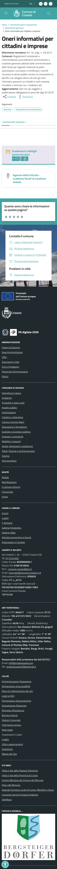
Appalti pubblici (9, 407)
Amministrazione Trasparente (23, 24)
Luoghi (5, 518)
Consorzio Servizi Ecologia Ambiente (20, 795)
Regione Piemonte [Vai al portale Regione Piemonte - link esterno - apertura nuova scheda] (11, 3)
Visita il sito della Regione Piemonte (20, 770)
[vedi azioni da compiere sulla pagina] (25, 96)
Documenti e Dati (10, 362)
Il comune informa (11, 487)
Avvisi (5, 496)
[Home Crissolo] (27, 13)
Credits (5, 739)
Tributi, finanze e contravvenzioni (18, 451)
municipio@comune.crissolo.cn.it (25, 573)
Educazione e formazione (14, 427)
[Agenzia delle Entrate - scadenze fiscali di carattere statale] (8, 175)
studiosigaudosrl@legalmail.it (21, 666)
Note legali (7, 730)
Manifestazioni (9, 482)
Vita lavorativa (9, 461)
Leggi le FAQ (8, 696)
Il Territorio (7, 523)
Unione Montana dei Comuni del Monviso (22, 780)
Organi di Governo (11, 347)
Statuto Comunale (11, 720)
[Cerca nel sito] (48, 13)
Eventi (5, 513)
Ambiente (7, 398)
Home (4, 24)
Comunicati (7, 492)
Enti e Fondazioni (10, 367)
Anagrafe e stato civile (13, 403)
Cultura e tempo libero (13, 422)
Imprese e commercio (12, 436)
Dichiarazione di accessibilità (16, 686)
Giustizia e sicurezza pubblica (16, 432)
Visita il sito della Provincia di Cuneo (20, 775)
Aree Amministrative (12, 352)
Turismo (5, 456)
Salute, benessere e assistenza (17, 446)
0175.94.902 (12, 558)
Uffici (4, 357)
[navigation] (6, 13)
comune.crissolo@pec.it (20, 569)
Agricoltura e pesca (11, 393)
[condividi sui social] (9, 96)
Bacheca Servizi (10, 715)
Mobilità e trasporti (11, 441)
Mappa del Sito (9, 754)
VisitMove (7, 799)
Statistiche (7, 749)
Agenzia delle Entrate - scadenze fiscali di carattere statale (29, 178)
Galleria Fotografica (11, 528)
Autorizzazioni (9, 412)
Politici (5, 376)
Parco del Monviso (11, 785)
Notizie (5, 477)
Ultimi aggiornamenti (12, 744)
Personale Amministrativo (15, 371)
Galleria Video (9, 532)
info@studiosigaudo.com (21, 663)
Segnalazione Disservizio (14, 705)
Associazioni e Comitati (13, 542)
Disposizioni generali (14, 27)
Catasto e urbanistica (12, 417)
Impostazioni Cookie (12, 734)
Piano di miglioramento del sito (17, 691)
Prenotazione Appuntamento (16, 701)
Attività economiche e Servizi (16, 537)
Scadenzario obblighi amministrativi (24, 153)
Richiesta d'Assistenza (13, 710)
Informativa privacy (11, 725)
